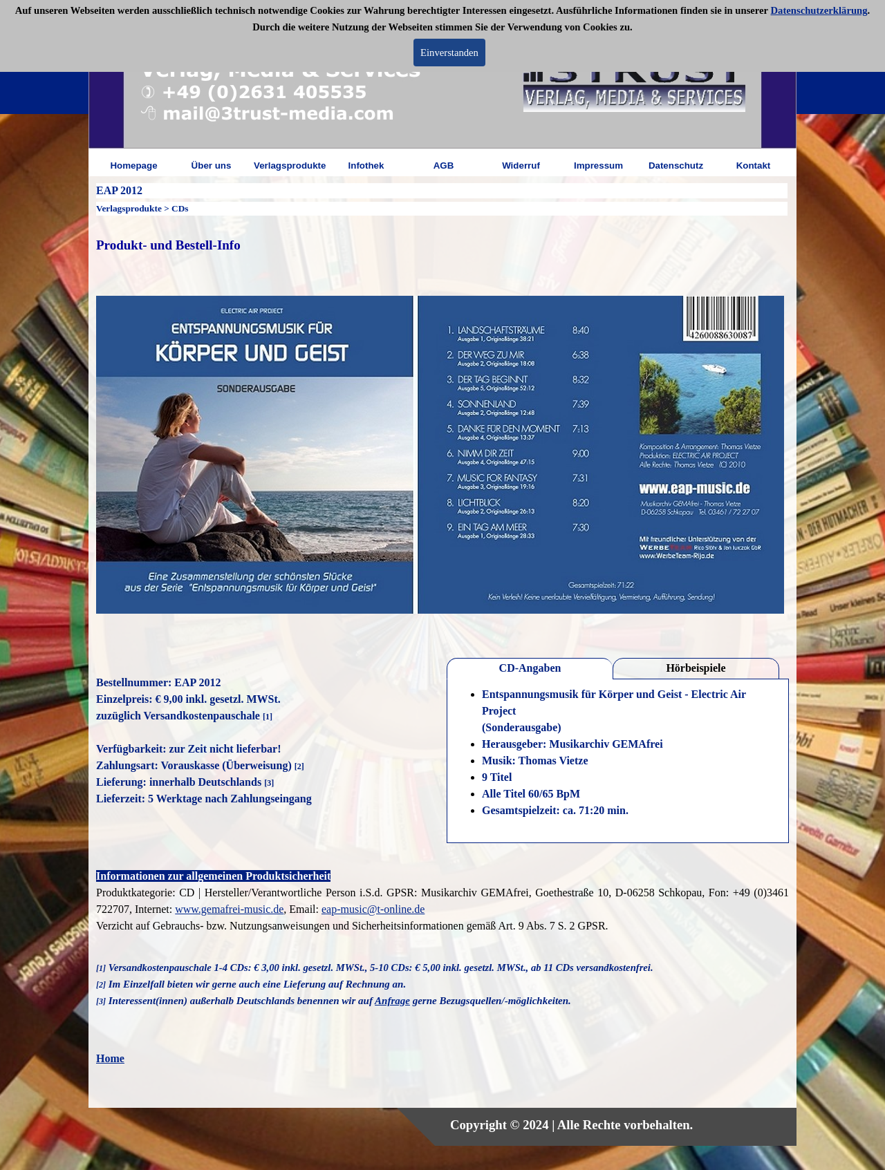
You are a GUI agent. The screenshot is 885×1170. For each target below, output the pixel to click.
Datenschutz (676, 165)
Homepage (133, 165)
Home (110, 1058)
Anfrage (392, 1000)
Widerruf (521, 165)
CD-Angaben (530, 668)
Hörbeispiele (695, 668)
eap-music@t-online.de (373, 909)
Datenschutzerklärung (819, 10)
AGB (444, 165)
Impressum (598, 165)
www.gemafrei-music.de (229, 909)
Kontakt (753, 165)
